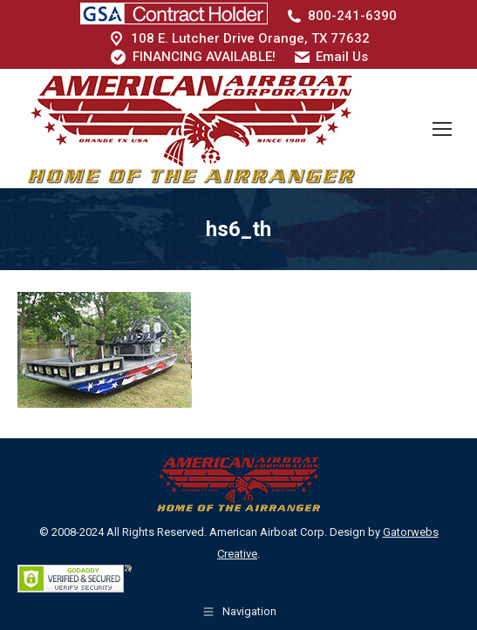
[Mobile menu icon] (442, 129)
